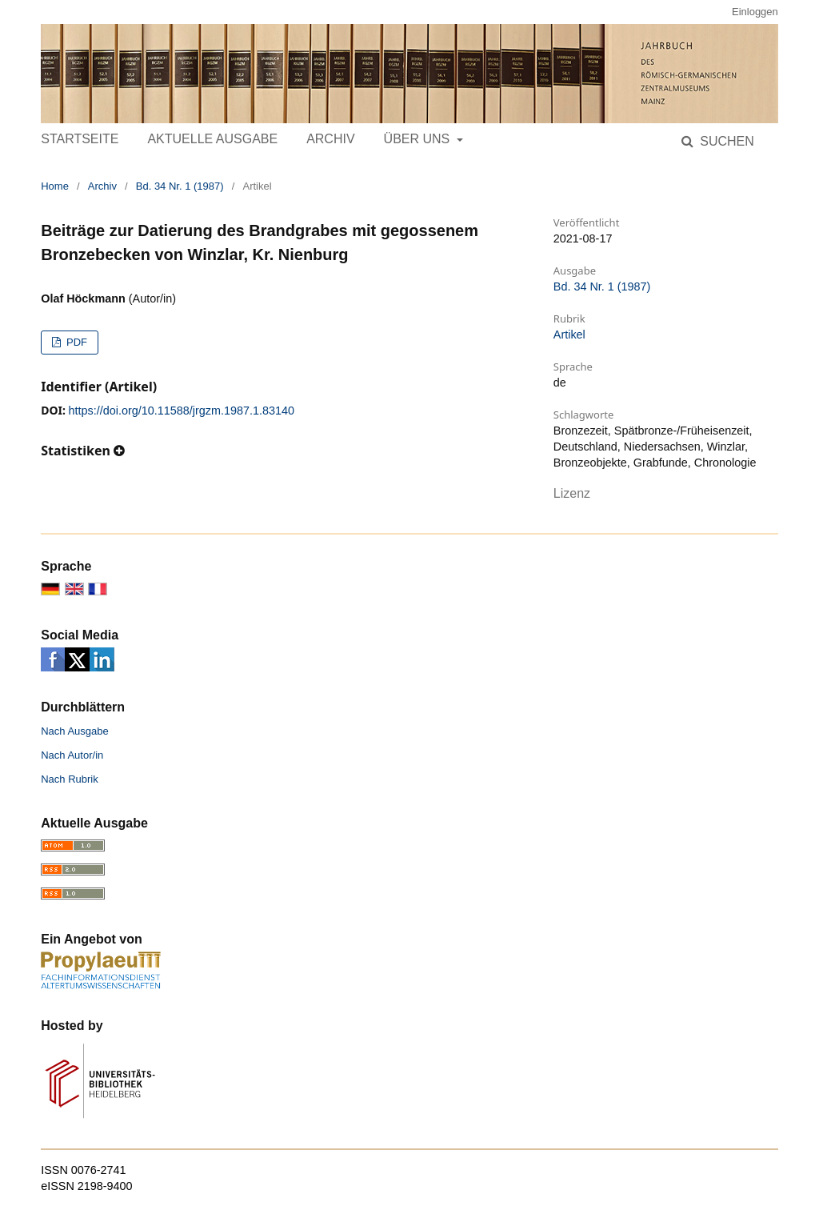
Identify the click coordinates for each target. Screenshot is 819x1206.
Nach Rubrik (69, 779)
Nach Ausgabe (75, 731)
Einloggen (755, 12)
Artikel (569, 334)
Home (55, 186)
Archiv (330, 139)
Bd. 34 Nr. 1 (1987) (180, 186)
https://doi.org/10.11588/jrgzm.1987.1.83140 (181, 410)
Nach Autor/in (72, 755)
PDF (75, 342)
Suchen (725, 141)
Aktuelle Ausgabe (212, 139)
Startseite (79, 139)
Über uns (418, 139)
